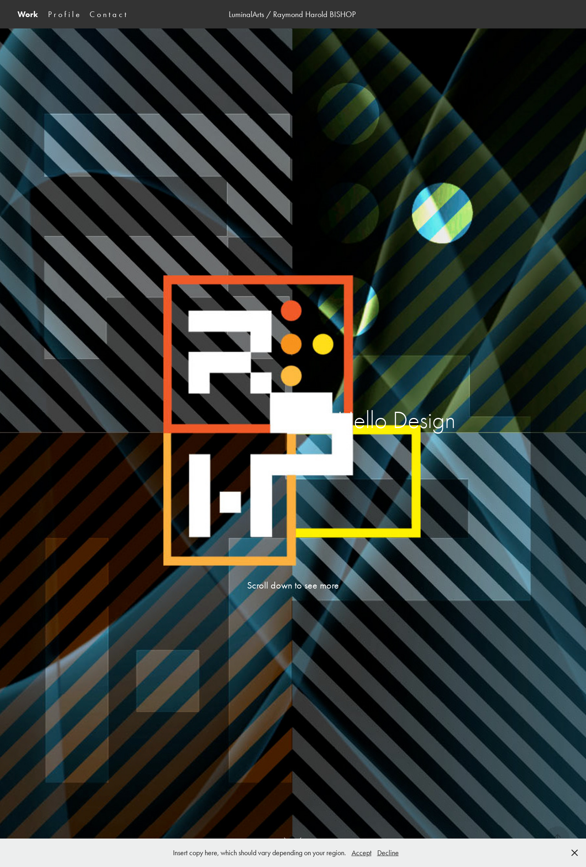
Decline (388, 852)
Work (27, 14)
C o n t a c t (108, 14)
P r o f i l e (64, 14)
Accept (362, 852)
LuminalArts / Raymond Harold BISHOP (293, 14)
